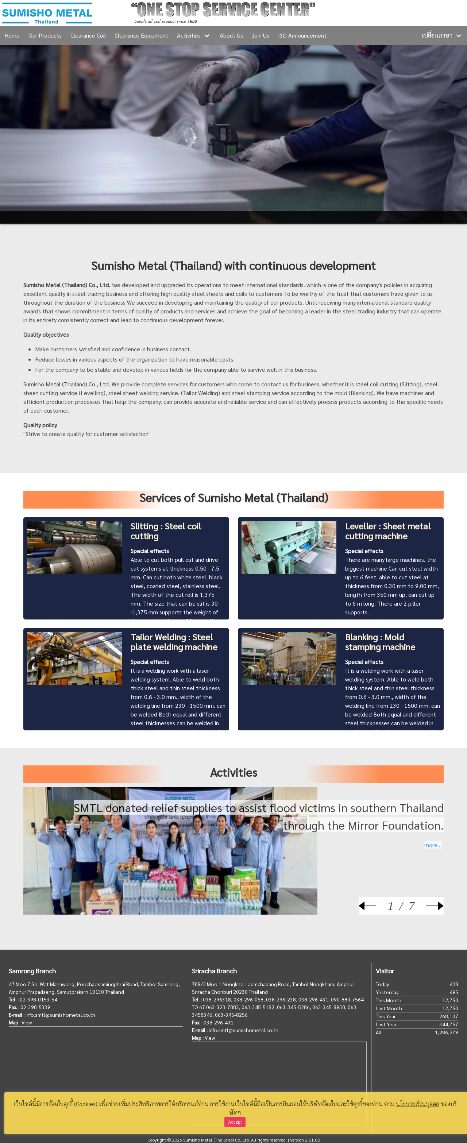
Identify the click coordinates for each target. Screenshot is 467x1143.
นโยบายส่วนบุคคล (417, 1104)
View (27, 1022)
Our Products (45, 35)
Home (12, 35)
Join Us (260, 35)
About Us (231, 35)
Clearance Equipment (141, 35)
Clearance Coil (88, 35)
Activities (189, 35)
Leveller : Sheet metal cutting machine (388, 530)
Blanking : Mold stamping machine (380, 641)
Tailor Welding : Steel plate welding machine (174, 641)
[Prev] (373, 906)
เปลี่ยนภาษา (437, 35)
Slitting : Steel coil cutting (166, 530)
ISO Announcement (302, 35)
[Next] (429, 906)
